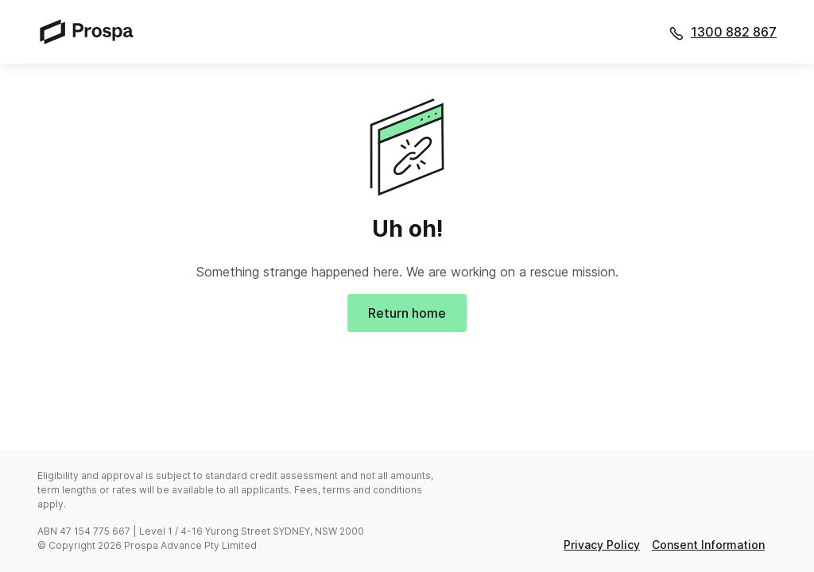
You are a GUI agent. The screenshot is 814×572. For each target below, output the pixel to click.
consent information (708, 544)
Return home (407, 313)
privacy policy (602, 544)
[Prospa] (91, 31)
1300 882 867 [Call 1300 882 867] (734, 32)
